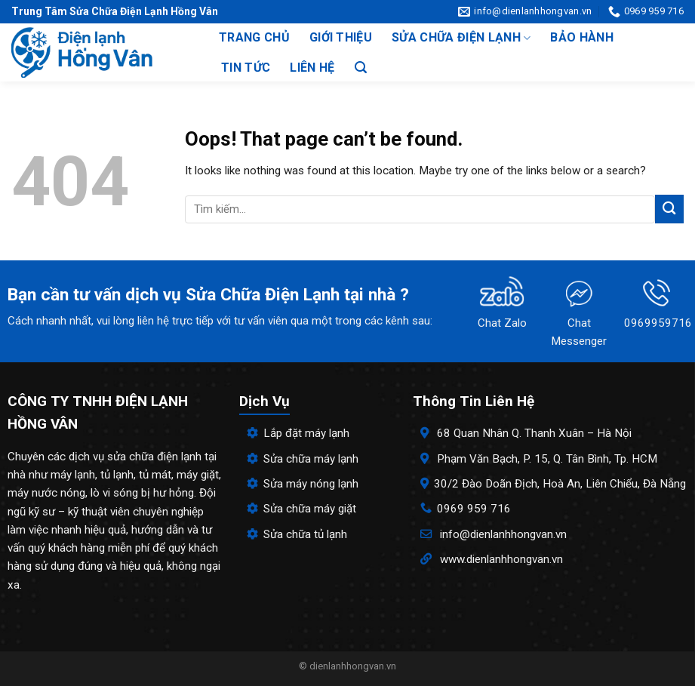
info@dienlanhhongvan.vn (503, 534)
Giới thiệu (340, 37)
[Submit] (669, 209)
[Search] (360, 67)
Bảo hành (582, 37)
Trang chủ (254, 37)
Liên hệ (312, 67)
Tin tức (245, 67)
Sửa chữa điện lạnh (461, 37)
